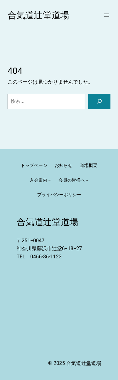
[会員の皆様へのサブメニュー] (87, 180)
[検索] (99, 101)
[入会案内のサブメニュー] (49, 180)
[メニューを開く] (106, 15)
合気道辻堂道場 (38, 15)
